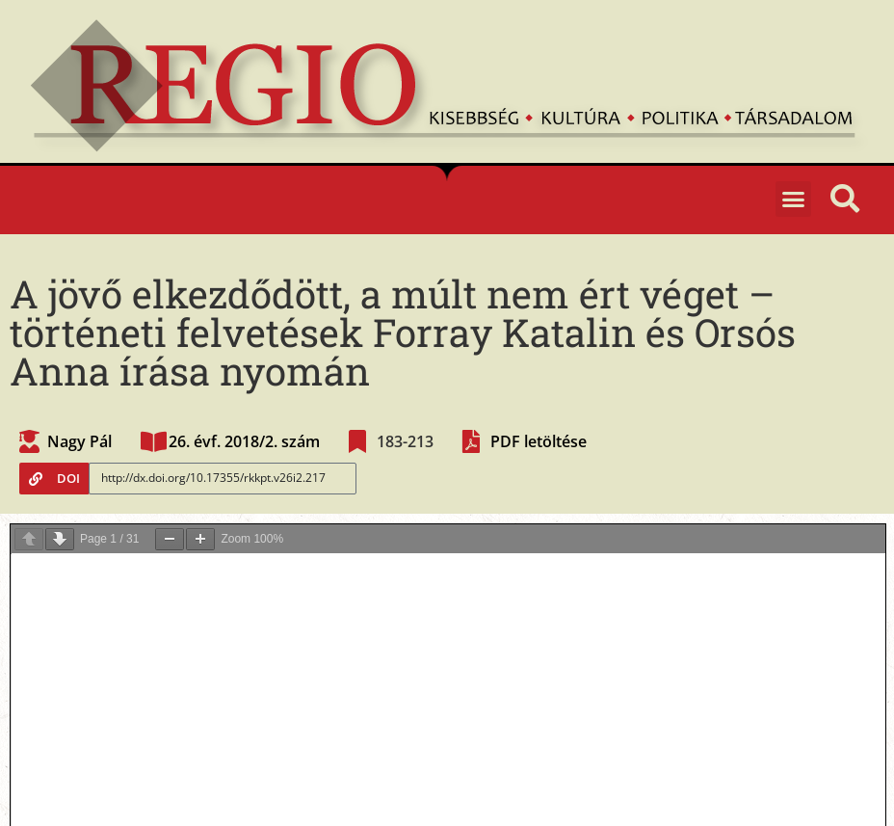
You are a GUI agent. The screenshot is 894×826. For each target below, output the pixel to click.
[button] (794, 199)
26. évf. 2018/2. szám (244, 441)
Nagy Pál (79, 441)
